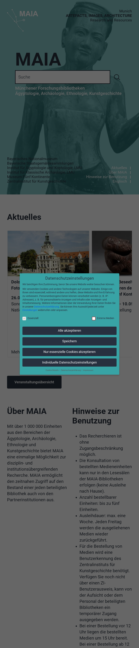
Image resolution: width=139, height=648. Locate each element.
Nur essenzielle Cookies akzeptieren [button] (69, 352)
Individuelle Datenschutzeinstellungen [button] (69, 362)
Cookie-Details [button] (52, 370)
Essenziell (30, 318)
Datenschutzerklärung (46, 306)
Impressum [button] (88, 370)
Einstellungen (29, 310)
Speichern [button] (69, 341)
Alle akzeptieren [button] (69, 330)
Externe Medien (103, 318)
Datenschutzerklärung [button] (71, 370)
